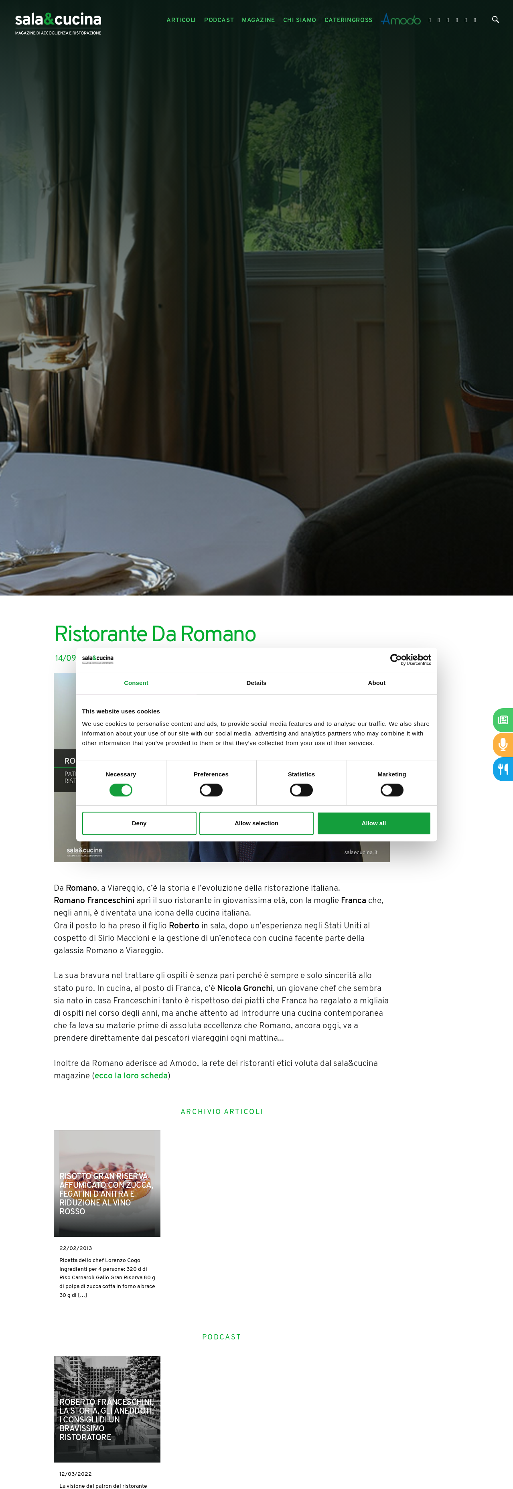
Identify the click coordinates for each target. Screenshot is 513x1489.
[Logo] (58, 20)
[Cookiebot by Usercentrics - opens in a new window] (396, 660)
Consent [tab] (136, 682)
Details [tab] (257, 682)
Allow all (374, 823)
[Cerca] (495, 21)
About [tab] (377, 682)
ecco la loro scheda (131, 1076)
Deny (139, 823)
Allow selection (256, 823)
